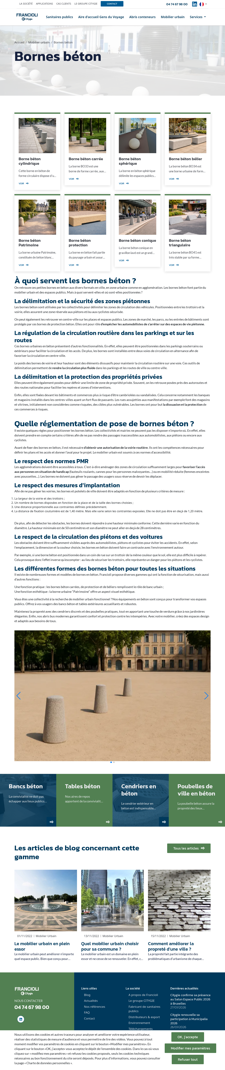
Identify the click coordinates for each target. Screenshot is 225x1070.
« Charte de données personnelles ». (48, 1063)
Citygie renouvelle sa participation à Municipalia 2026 (189, 1019)
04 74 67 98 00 (177, 4)
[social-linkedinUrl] (194, 5)
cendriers (64, 611)
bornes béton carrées (65, 587)
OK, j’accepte (188, 1037)
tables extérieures (91, 604)
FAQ (87, 1012)
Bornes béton (63, 42)
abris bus (49, 616)
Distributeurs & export (144, 1017)
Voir (23, 183)
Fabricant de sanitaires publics (144, 1009)
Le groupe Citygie (86, 3)
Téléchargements (140, 1029)
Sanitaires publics (59, 17)
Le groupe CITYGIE (141, 1001)
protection (92, 587)
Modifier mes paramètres (190, 1048)
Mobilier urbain (173, 17)
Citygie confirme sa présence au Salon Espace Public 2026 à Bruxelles (190, 999)
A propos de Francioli (143, 995)
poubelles (97, 611)
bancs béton (67, 604)
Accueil (19, 42)
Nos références (94, 1007)
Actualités (91, 1001)
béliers (112, 587)
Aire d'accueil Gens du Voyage (101, 17)
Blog (87, 995)
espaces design (199, 616)
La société (26, 3)
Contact (112, 4)
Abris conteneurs (142, 17)
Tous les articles (188, 848)
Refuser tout (188, 1059)
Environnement (139, 1023)
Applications (44, 3)
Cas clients (63, 3)
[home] (27, 16)
